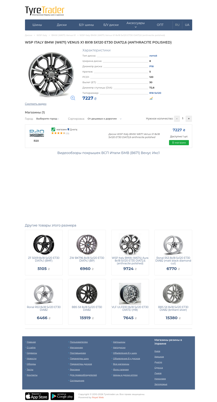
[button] (135, 24)
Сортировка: (76, 118)
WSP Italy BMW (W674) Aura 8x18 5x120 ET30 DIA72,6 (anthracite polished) (130, 260)
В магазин (179, 142)
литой (153, 55)
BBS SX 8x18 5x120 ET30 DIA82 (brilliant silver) (173, 308)
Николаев (160, 378)
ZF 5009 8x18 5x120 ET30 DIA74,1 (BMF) (43, 259)
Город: (29, 118)
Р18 (151, 66)
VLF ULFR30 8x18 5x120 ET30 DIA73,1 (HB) (130, 308)
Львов (158, 373)
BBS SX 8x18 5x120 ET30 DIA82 (87, 308)
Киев (157, 351)
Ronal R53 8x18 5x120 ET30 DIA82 (44, 308)
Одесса (159, 367)
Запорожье (161, 384)
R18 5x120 (155, 92)
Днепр (158, 362)
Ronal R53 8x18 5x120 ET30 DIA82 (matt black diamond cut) (173, 260)
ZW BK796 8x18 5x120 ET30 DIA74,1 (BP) (87, 259)
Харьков (159, 356)
